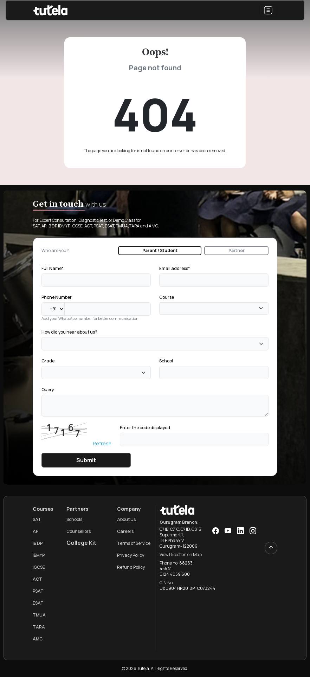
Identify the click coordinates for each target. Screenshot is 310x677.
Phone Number (56, 297)
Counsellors (78, 531)
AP (35, 531)
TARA (39, 627)
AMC (38, 639)
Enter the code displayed (145, 428)
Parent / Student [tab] (159, 250)
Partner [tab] (236, 250)
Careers (125, 531)
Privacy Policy (130, 555)
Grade (47, 361)
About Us (126, 519)
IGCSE (39, 567)
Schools (74, 519)
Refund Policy (131, 567)
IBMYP (39, 555)
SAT (37, 519)
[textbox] (163, 308)
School (166, 361)
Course (166, 297)
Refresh (102, 443)
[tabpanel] (155, 366)
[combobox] (214, 308)
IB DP (38, 543)
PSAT (38, 591)
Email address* (174, 268)
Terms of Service (133, 543)
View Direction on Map (181, 554)
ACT (37, 579)
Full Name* (52, 268)
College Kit (81, 543)
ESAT (38, 603)
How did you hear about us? (69, 332)
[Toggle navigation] (268, 10)
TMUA (39, 615)
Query (47, 390)
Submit (86, 460)
